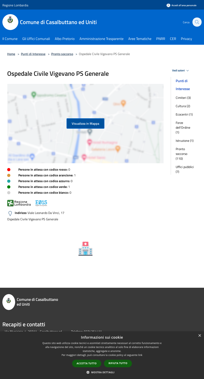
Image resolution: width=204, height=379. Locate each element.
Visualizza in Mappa (85, 123)
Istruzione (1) (184, 140)
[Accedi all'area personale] (181, 5)
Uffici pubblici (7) (185, 169)
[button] (102, 372)
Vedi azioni (181, 70)
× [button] (199, 335)
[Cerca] (197, 22)
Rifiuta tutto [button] (118, 363)
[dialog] (102, 355)
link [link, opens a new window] (140, 355)
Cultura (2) (183, 106)
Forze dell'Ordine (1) (183, 127)
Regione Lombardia (15, 5)
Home (11, 54)
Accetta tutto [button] (87, 363)
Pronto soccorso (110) (181, 154)
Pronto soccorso (62, 54)
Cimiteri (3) (183, 97)
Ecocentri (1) (184, 114)
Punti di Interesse (33, 54)
